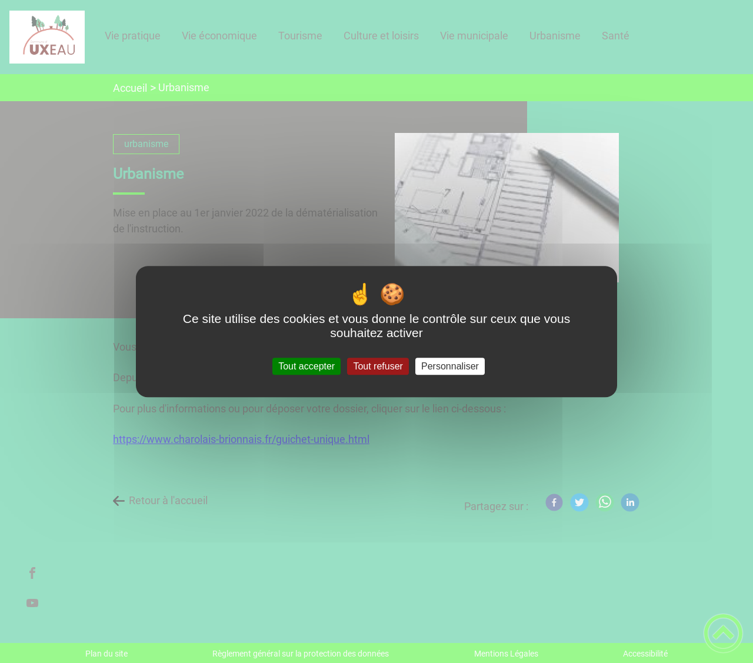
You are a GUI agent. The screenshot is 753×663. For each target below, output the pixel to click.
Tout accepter (306, 366)
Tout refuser (377, 366)
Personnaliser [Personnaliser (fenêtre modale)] (450, 366)
